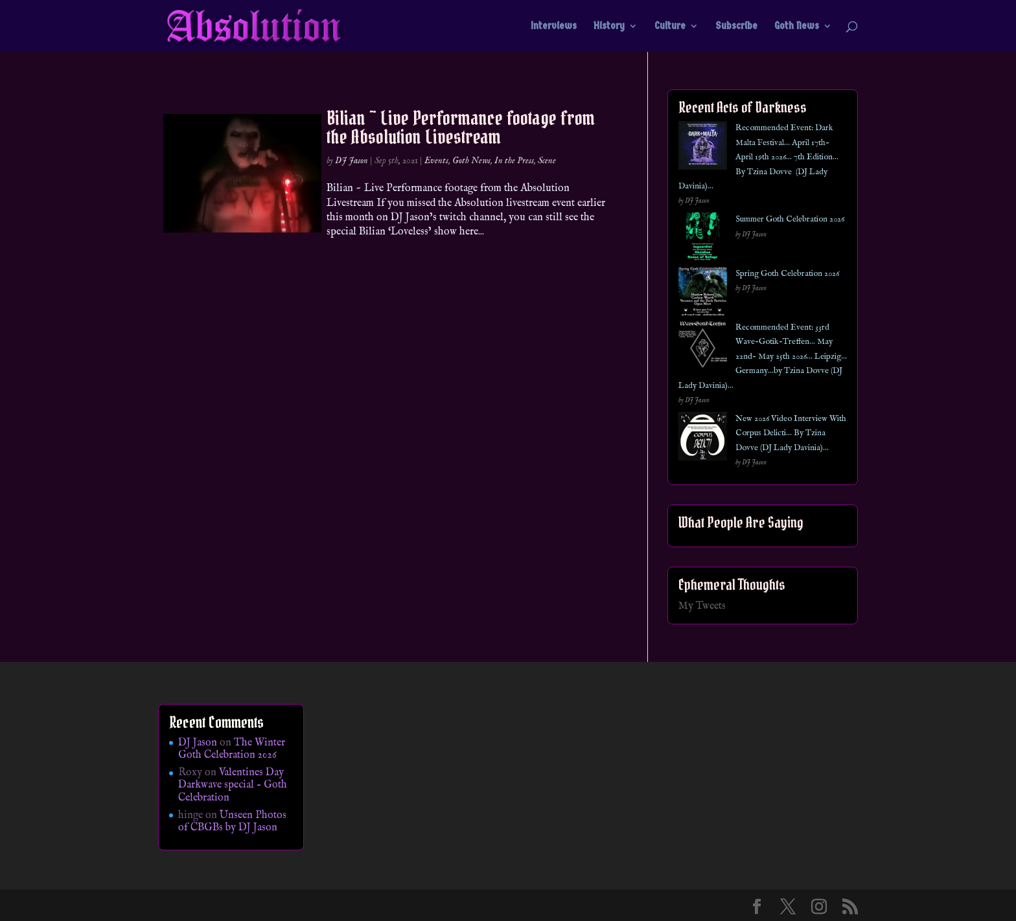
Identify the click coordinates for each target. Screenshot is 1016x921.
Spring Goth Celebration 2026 (787, 273)
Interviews (554, 26)
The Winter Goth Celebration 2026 (231, 749)
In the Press (514, 160)
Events (436, 160)
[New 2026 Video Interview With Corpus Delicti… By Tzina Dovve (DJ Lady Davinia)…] (702, 439)
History (609, 26)
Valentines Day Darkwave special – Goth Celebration (232, 785)
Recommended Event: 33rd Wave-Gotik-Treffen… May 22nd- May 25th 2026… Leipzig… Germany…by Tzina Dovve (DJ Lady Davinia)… (762, 356)
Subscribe (736, 26)
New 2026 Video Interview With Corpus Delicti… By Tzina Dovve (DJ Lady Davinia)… (790, 433)
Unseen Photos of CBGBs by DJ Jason (232, 821)
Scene (547, 160)
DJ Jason (351, 160)
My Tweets (702, 606)
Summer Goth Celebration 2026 (789, 219)
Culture (670, 26)
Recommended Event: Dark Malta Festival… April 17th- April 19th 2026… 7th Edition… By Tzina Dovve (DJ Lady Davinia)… (758, 157)
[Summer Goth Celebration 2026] (702, 239)
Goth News (796, 26)
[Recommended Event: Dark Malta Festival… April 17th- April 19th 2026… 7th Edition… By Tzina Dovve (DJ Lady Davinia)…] (702, 148)
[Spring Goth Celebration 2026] (702, 294)
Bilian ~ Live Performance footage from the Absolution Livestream (461, 127)
